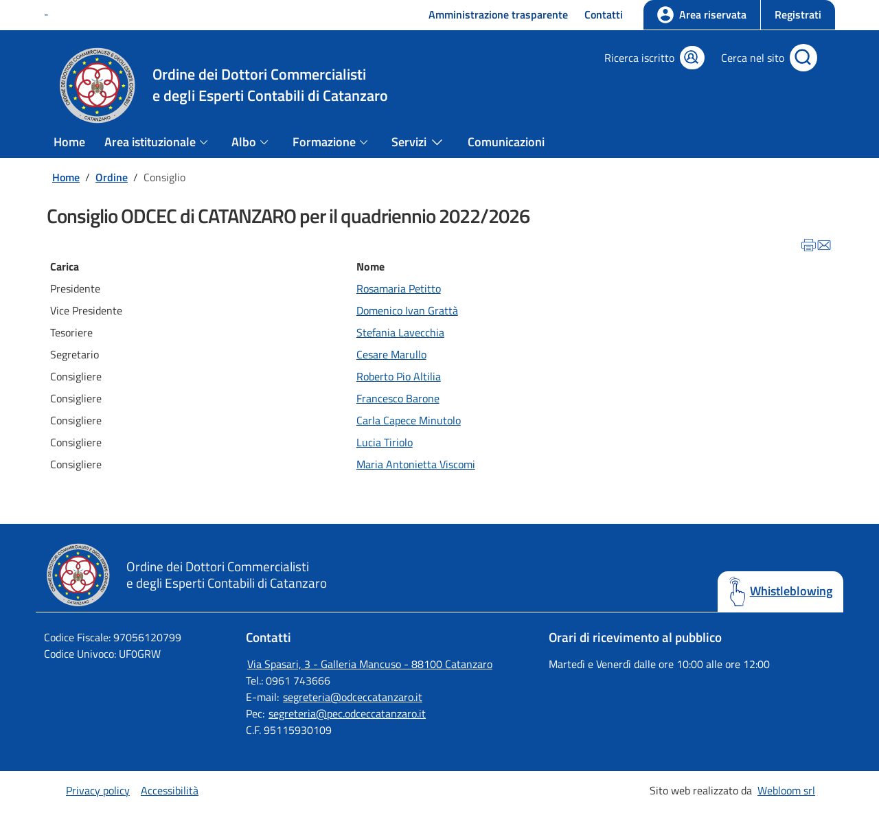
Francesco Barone (398, 398)
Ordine (111, 177)
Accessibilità (169, 790)
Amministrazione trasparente (498, 14)
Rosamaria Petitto (398, 288)
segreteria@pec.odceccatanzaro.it (347, 713)
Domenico (379, 310)
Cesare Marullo (391, 354)
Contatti (603, 14)
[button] (797, 15)
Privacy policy (98, 790)
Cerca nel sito (752, 57)
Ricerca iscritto (639, 57)
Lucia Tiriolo (384, 442)
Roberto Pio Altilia (398, 376)
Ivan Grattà (430, 310)
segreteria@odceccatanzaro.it (352, 697)
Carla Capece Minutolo (408, 420)
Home (69, 142)
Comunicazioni (506, 142)
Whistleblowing (791, 591)
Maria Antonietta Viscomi (415, 464)
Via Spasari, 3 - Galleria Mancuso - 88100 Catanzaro (369, 664)
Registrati (798, 14)
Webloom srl (786, 790)
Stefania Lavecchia (400, 332)
